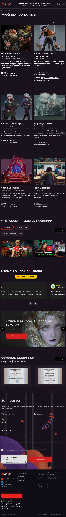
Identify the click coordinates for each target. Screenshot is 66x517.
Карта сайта (50, 491)
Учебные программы (41, 473)
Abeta (63, 514)
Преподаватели (21, 473)
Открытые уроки (40, 477)
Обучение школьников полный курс (53, 473)
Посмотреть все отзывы (26, 276)
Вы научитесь (21, 476)
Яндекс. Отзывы (40, 485)
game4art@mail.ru (44, 3)
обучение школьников (50, 78)
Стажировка (41, 482)
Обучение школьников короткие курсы (53, 477)
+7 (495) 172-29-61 (25, 3)
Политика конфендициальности (9, 514)
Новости (49, 485)
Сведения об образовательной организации (26, 479)
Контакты (50, 488)
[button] (57, 232)
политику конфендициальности (38, 450)
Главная (3, 11)
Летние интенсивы (52, 482)
